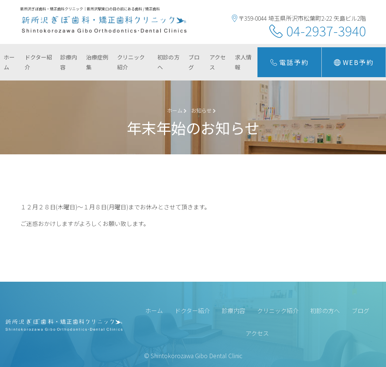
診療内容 (68, 62)
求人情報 (243, 62)
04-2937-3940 (326, 30)
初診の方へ (168, 62)
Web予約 (354, 62)
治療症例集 (97, 62)
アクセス (217, 62)
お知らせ (203, 110)
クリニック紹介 (131, 62)
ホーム (9, 62)
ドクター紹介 (38, 62)
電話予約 (289, 62)
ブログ (193, 62)
